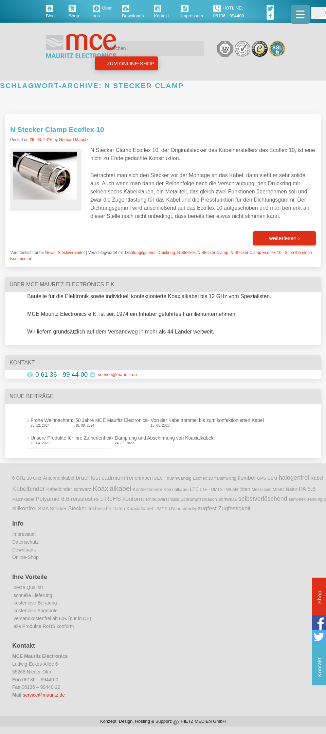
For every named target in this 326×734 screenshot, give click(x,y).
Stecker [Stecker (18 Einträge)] (77, 508)
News (50, 252)
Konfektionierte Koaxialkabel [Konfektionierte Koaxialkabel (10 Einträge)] (160, 489)
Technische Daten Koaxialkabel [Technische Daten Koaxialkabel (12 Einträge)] (120, 508)
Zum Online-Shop (129, 63)
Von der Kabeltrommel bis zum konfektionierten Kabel (207, 420)
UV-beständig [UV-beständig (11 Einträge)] (182, 508)
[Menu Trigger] (300, 14)
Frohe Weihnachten (51, 420)
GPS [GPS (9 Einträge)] (261, 478)
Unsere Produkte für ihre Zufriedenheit (71, 438)
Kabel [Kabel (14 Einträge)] (317, 478)
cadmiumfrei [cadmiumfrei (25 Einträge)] (117, 477)
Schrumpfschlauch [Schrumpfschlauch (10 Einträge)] (199, 499)
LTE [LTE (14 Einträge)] (194, 489)
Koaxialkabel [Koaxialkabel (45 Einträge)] (112, 488)
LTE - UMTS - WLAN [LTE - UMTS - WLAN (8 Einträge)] (219, 489)
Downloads (24, 549)
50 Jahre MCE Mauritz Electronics (111, 420)
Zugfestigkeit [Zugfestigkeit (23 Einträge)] (234, 508)
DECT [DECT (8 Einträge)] (159, 478)
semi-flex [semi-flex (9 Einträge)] (297, 499)
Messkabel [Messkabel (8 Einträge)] (261, 489)
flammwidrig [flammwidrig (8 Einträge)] (225, 478)
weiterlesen (284, 238)
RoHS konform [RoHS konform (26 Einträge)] (124, 498)
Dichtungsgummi (140, 252)
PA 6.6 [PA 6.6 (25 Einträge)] (307, 488)
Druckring (166, 252)
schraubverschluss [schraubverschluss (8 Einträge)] (162, 499)
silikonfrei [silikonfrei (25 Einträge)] (24, 508)
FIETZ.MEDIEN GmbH (203, 721)
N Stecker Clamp (212, 252)
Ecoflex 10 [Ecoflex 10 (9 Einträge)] (203, 478)
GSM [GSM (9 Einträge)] (272, 478)
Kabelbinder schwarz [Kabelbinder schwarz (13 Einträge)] (68, 489)
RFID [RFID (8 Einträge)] (99, 499)
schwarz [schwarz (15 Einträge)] (227, 499)
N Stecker (186, 252)
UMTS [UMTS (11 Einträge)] (161, 508)
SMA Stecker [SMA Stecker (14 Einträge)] (52, 508)
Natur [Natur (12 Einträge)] (291, 489)
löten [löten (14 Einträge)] (244, 489)
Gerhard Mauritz (73, 139)
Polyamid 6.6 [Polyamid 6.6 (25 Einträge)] (52, 498)
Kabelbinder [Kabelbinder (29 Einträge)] (28, 488)
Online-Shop (25, 557)
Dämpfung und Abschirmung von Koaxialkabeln (165, 438)
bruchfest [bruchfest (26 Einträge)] (88, 477)
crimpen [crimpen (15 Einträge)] (144, 478)
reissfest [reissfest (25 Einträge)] (82, 498)
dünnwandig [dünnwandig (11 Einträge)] (179, 478)
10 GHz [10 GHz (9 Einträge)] (34, 478)
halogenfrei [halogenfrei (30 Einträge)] (294, 477)
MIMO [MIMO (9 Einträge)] (278, 489)
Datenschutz (25, 542)
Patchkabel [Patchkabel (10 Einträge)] (23, 499)
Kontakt (319, 668)
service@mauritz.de (117, 374)
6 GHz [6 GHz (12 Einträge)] (18, 478)
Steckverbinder (71, 252)
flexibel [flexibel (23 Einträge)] (246, 478)
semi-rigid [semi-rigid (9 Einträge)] (316, 499)
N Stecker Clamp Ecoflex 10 (57, 129)
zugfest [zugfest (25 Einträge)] (207, 508)
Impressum (24, 534)
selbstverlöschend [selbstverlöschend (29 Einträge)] (262, 498)
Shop (319, 598)
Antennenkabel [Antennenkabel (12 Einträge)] (58, 478)
